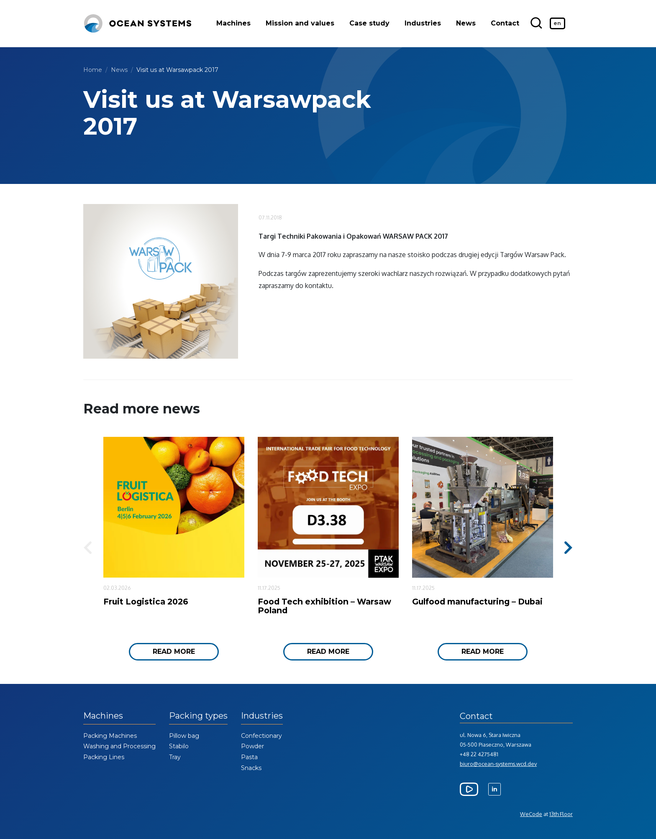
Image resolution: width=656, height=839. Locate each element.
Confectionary (261, 736)
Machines (234, 24)
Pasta (249, 757)
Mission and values (300, 24)
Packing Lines (103, 757)
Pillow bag (184, 736)
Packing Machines (110, 736)
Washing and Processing (119, 746)
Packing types (198, 716)
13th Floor (561, 814)
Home (92, 70)
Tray (175, 757)
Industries (423, 24)
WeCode (531, 814)
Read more (174, 651)
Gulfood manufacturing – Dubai (477, 602)
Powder (252, 746)
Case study (370, 24)
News (466, 24)
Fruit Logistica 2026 (145, 602)
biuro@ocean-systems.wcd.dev (498, 763)
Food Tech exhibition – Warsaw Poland (324, 606)
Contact (505, 24)
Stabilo (179, 746)
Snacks (251, 768)
